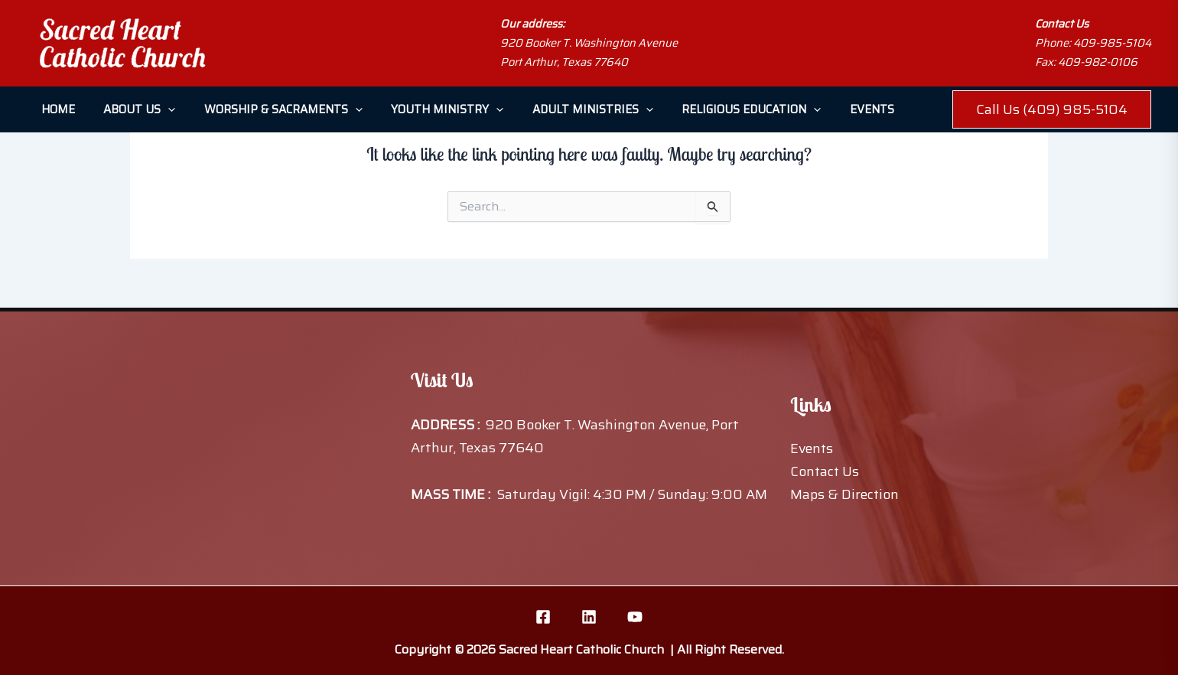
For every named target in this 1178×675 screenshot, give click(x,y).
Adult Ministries (566, 109)
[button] (159, 109)
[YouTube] (635, 617)
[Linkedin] (589, 617)
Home (55, 109)
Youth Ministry (427, 109)
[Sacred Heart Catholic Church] (122, 43)
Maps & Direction (845, 494)
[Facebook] (543, 617)
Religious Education (719, 109)
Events (834, 109)
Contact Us (825, 471)
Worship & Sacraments (269, 109)
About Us (131, 109)
